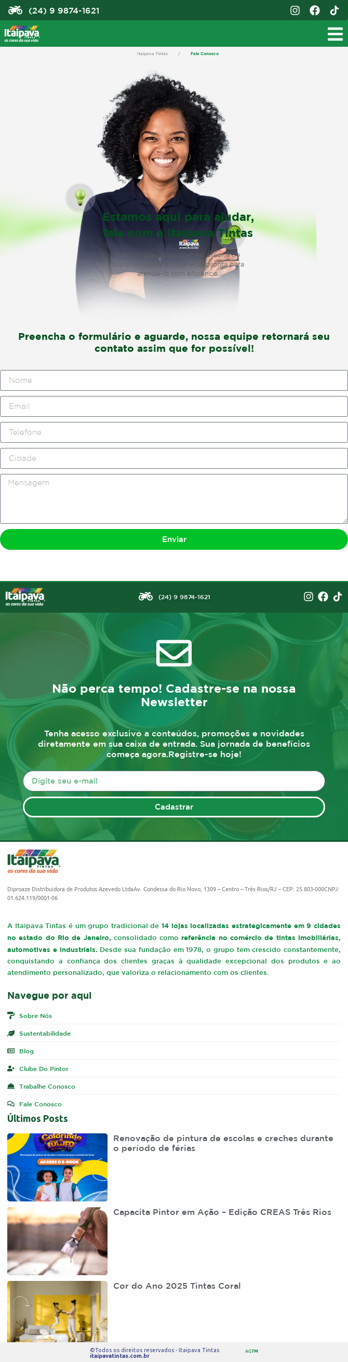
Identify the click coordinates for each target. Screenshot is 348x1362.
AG (251, 1350)
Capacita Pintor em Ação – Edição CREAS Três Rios (222, 1211)
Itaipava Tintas (152, 53)
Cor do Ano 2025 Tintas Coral (177, 1285)
